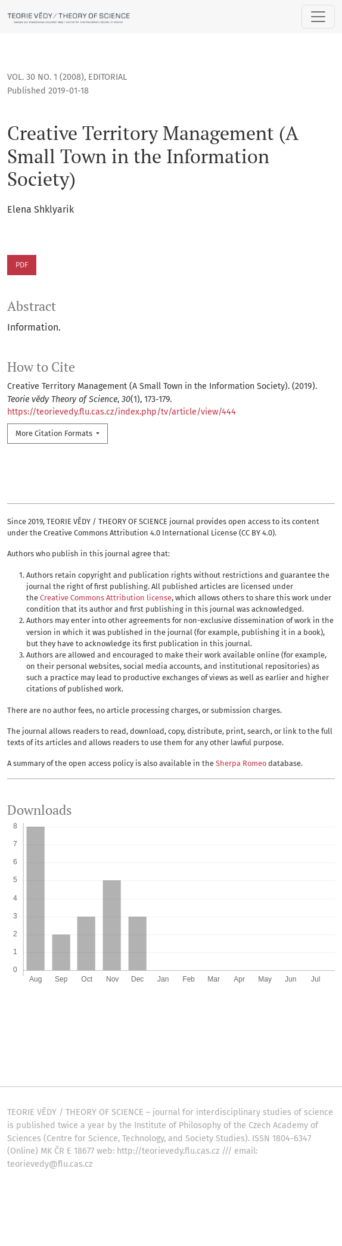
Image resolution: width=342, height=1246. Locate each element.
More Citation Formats (54, 433)
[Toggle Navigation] (318, 17)
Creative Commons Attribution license (106, 597)
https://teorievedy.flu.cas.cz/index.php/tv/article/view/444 (121, 412)
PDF (21, 264)
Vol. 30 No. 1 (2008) (45, 77)
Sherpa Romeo (241, 763)
